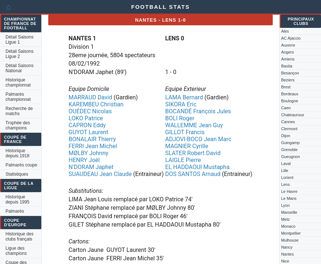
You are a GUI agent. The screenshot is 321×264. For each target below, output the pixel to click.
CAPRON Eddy (87, 125)
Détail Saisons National (19, 68)
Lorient (287, 177)
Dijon (285, 135)
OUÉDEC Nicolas (90, 111)
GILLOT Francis (185, 132)
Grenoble (289, 149)
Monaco (288, 226)
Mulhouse (290, 240)
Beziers (288, 80)
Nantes (287, 254)
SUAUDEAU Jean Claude (100, 173)
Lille (284, 170)
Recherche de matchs (19, 111)
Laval (286, 163)
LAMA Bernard (184, 97)
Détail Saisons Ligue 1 (19, 39)
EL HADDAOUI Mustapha (197, 167)
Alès (285, 31)
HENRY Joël (84, 160)
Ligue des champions (16, 251)
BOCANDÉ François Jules (198, 111)
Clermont (289, 128)
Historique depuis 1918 (17, 153)
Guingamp (290, 142)
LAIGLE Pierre (183, 160)
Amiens (288, 59)
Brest (286, 87)
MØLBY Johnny (89, 153)
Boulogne (289, 101)
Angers (287, 52)
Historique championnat (18, 82)
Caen (286, 108)
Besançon (290, 73)
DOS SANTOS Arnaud (192, 173)
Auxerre (288, 45)
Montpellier (291, 233)
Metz (285, 219)
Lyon (285, 205)
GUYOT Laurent (89, 132)
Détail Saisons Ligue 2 (19, 54)
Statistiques (16, 174)
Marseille (289, 212)
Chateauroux (292, 115)
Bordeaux (289, 94)
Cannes (288, 122)
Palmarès (14, 211)
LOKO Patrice (86, 118)
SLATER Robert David (192, 153)
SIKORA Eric (181, 104)
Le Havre (289, 191)
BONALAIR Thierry (92, 139)
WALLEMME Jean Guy (194, 125)
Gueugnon (290, 156)
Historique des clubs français (19, 236)
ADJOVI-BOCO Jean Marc (198, 139)
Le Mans (289, 198)
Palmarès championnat (18, 97)
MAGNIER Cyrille (186, 146)
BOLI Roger (180, 118)
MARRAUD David (90, 97)
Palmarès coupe (21, 165)
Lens (285, 184)
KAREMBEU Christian (96, 104)
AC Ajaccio (291, 38)
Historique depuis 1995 (17, 199)
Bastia (286, 66)
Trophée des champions (17, 125)
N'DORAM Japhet (91, 167)
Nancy (286, 247)
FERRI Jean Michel (93, 146)
